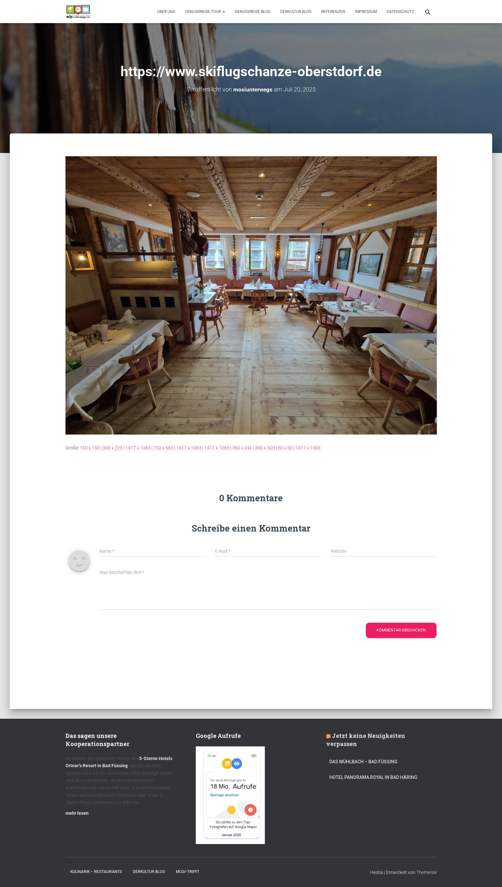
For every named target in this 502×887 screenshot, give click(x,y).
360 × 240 (242, 447)
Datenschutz (400, 11)
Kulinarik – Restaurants (96, 871)
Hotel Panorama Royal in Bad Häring (373, 777)
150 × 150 (90, 447)
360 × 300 (265, 447)
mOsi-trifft (187, 871)
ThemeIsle (426, 872)
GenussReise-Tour (205, 11)
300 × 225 (112, 447)
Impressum (366, 11)
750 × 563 (163, 447)
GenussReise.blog (252, 11)
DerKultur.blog (295, 11)
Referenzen (333, 11)
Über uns (166, 11)
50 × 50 (285, 447)
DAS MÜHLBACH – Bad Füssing (363, 761)
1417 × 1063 (138, 447)
